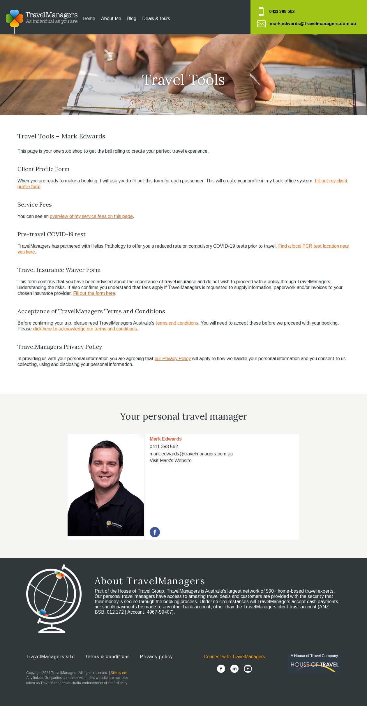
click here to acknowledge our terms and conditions (85, 328)
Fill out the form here (94, 293)
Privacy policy (156, 656)
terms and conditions (177, 323)
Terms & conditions (107, 656)
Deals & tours (156, 18)
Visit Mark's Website (171, 460)
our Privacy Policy (173, 358)
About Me (111, 18)
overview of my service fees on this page (91, 216)
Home (89, 18)
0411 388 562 (281, 11)
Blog (131, 18)
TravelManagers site (50, 656)
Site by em (119, 673)
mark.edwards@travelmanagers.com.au (313, 23)
